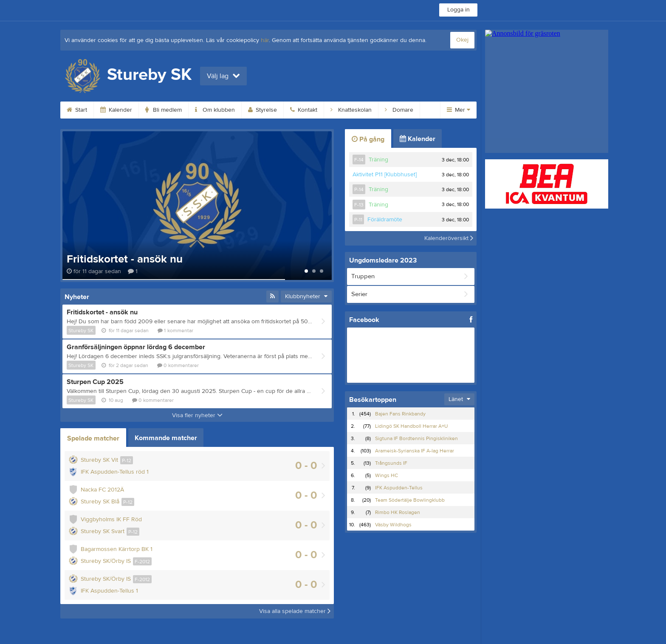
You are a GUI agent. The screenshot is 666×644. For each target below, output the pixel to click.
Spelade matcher (93, 438)
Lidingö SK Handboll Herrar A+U (411, 426)
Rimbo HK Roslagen (397, 512)
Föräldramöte (384, 219)
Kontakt (303, 110)
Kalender (116, 110)
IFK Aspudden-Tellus (399, 487)
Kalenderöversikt (448, 238)
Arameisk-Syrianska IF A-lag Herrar (414, 450)
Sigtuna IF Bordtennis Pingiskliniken (416, 438)
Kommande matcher (166, 438)
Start (77, 110)
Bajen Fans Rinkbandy (400, 413)
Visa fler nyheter (197, 415)
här (265, 40)
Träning (378, 160)
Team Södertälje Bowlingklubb (410, 500)
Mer (458, 110)
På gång (368, 139)
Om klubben (215, 110)
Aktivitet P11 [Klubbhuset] (385, 174)
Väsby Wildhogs (393, 524)
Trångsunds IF (391, 463)
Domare (399, 110)
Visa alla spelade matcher (294, 611)
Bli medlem (163, 110)
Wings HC (386, 475)
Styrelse (262, 110)
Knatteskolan (351, 110)
